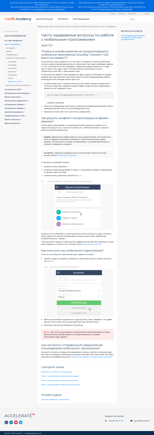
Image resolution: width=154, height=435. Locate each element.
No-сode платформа (13, 41)
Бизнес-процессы (13, 97)
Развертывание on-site (15, 116)
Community (121, 14)
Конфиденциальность (33, 433)
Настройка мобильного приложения (55, 399)
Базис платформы (72, 26)
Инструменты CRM (13, 90)
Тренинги (63, 19)
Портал (11, 78)
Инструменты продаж (14, 105)
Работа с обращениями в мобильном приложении (60, 384)
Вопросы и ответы (15, 81)
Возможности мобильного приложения (56, 371)
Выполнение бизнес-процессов (18, 85)
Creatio (112, 14)
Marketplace (132, 14)
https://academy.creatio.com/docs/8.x (48, 9)
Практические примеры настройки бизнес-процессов (92, 357)
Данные (9, 51)
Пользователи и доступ (67, 155)
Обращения (12, 75)
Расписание (12, 68)
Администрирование (14, 112)
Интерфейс (10, 48)
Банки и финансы (12, 120)
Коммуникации (12, 55)
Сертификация (81, 19)
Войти (147, 14)
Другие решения (12, 123)
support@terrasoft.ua (141, 420)
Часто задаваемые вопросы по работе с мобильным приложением (133, 37)
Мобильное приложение (90, 26)
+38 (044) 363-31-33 (115, 420)
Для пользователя (57, 26)
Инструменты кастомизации (17, 93)
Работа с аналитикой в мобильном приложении (60, 380)
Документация (44, 19)
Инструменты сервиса (14, 108)
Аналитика (12, 72)
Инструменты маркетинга (16, 101)
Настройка (12, 62)
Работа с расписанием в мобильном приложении (60, 376)
